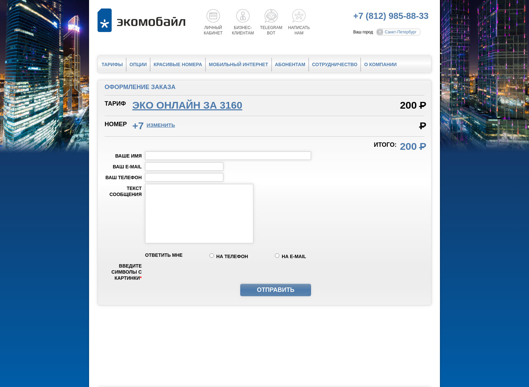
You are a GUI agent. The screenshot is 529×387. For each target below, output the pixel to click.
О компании (380, 64)
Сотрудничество (335, 64)
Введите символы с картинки (126, 272)
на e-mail (294, 256)
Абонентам (290, 64)
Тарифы (112, 64)
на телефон (232, 256)
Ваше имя (128, 156)
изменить (161, 125)
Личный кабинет (213, 30)
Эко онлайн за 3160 (187, 105)
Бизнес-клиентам (243, 30)
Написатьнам (299, 30)
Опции (138, 64)
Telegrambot (271, 30)
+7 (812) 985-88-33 (390, 16)
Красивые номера (178, 64)
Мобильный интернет (238, 64)
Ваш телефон (124, 177)
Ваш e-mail (127, 166)
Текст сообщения (126, 191)
